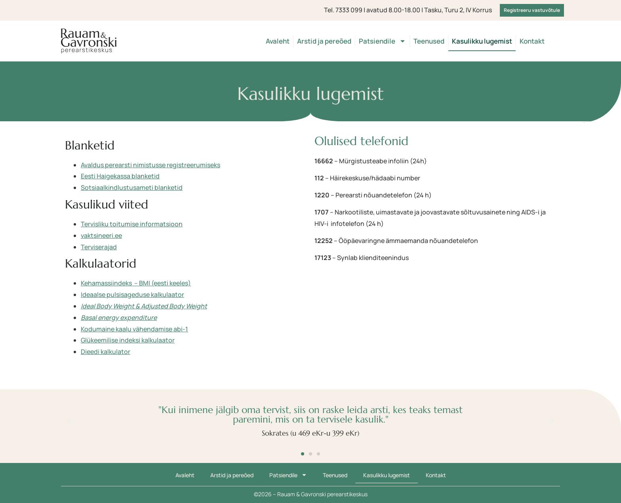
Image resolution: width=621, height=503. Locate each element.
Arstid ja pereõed (324, 41)
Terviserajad (99, 247)
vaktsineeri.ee (101, 235)
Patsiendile (382, 41)
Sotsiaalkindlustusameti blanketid (132, 187)
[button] (69, 421)
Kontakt (532, 41)
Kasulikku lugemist (482, 41)
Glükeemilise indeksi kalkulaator (128, 340)
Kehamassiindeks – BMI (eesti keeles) (136, 283)
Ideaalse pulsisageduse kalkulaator (132, 294)
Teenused (428, 41)
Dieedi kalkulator (105, 351)
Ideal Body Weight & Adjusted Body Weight (144, 306)
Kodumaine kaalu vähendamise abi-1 (134, 329)
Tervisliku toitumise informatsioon (132, 224)
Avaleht (278, 41)
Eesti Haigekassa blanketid (120, 176)
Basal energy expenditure (119, 317)
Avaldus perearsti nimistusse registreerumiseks (150, 165)
